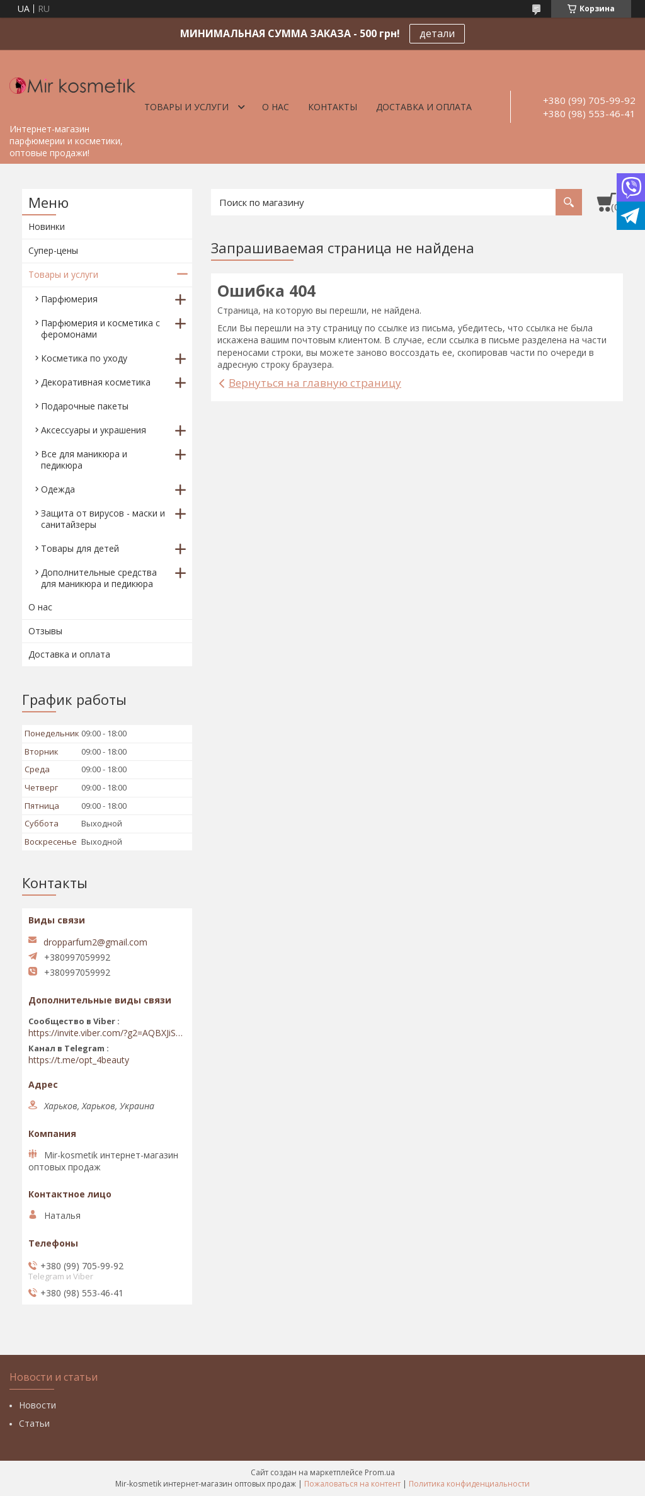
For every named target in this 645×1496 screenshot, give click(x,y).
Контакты (332, 107)
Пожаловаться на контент (352, 1483)
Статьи (34, 1423)
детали (437, 33)
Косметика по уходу (84, 358)
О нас (275, 107)
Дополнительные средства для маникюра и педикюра (99, 578)
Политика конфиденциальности (469, 1483)
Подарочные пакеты (84, 406)
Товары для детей (80, 548)
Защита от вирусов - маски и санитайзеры (103, 518)
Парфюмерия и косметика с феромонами (100, 328)
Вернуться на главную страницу (315, 382)
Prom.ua (380, 1472)
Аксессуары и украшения (93, 430)
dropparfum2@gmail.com (95, 942)
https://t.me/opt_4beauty (78, 1060)
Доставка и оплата (424, 107)
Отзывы (45, 631)
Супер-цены (53, 250)
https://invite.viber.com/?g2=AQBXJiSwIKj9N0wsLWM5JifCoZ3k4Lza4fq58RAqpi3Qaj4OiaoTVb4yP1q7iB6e (107, 1033)
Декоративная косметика (96, 382)
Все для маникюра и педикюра (84, 459)
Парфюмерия (69, 299)
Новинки (46, 226)
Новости (37, 1405)
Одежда (58, 489)
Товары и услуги (186, 107)
